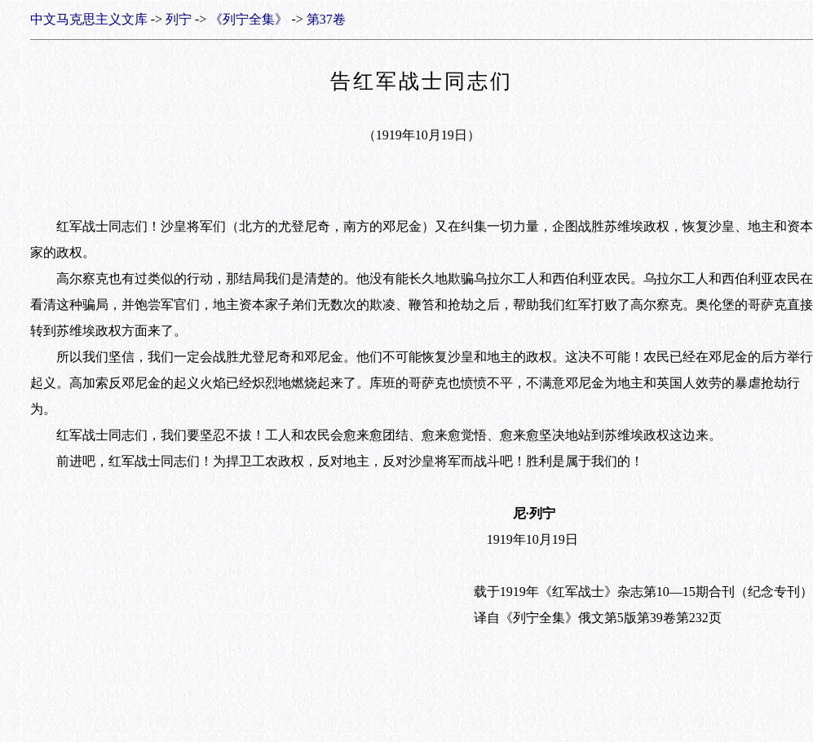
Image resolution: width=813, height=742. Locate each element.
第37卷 (326, 19)
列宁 (179, 19)
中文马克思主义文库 (89, 19)
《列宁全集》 (249, 19)
